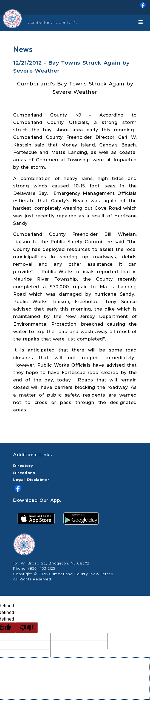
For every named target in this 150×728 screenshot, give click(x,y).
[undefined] (27, 627)
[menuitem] (75, 7)
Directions (24, 473)
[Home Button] (6, 23)
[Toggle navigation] (141, 22)
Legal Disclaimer (31, 480)
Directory (23, 466)
